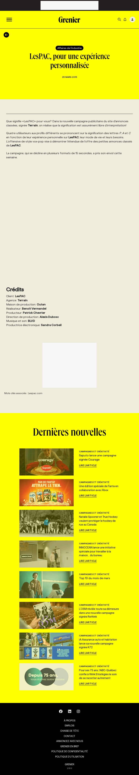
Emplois (69, 725)
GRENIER (69, 764)
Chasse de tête (69, 731)
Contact (69, 736)
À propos (69, 720)
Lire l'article (88, 465)
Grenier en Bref (69, 746)
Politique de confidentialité (69, 751)
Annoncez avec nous (69, 741)
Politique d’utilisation (69, 756)
